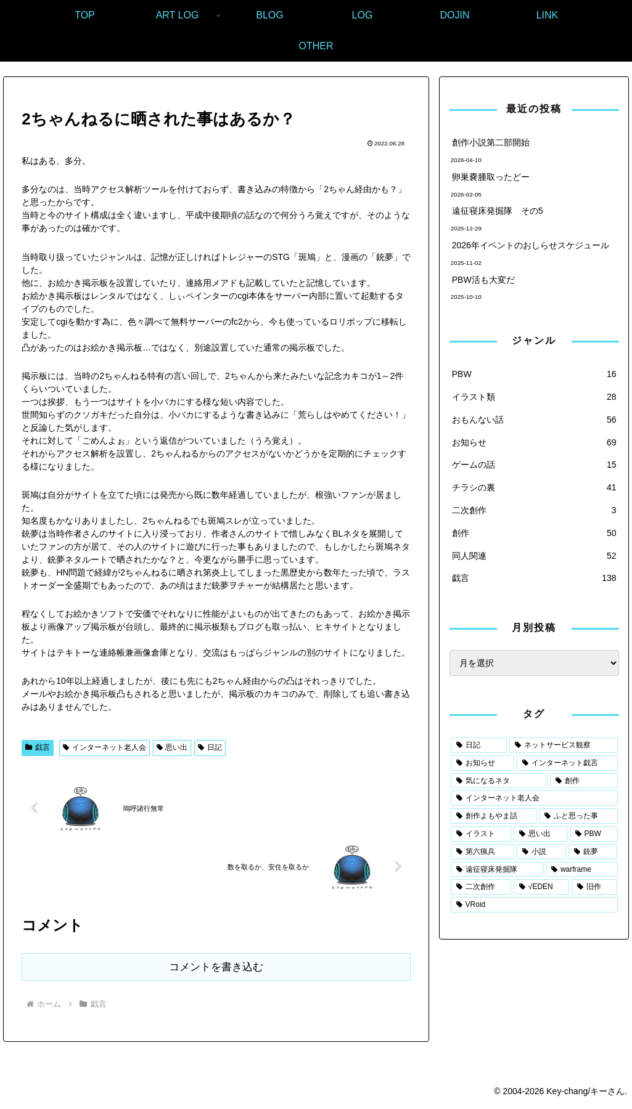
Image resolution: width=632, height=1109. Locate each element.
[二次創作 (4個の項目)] (481, 887)
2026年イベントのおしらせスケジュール (530, 245)
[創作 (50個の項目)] (583, 781)
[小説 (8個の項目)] (541, 851)
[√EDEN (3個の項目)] (541, 887)
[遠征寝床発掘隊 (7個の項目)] (497, 869)
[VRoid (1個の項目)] (534, 904)
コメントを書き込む (216, 967)
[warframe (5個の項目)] (581, 869)
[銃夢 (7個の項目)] (593, 851)
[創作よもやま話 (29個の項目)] (493, 816)
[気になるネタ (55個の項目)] (499, 781)
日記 (210, 747)
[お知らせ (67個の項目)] (482, 763)
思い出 (172, 747)
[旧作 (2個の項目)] (594, 887)
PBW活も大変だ (483, 280)
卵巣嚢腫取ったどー (491, 177)
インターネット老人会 (104, 747)
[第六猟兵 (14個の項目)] (483, 851)
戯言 (37, 747)
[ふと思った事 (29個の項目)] (578, 816)
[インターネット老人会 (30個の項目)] (534, 798)
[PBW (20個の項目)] (594, 834)
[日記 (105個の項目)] (479, 745)
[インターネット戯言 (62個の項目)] (567, 763)
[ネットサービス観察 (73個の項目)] (563, 745)
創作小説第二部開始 (491, 142)
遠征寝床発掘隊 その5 (497, 211)
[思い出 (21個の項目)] (540, 834)
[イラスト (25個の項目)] (481, 834)
